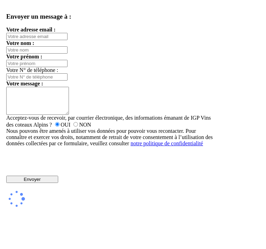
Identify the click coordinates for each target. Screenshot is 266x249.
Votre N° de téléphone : (32, 70)
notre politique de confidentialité (167, 148)
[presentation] (110, 166)
